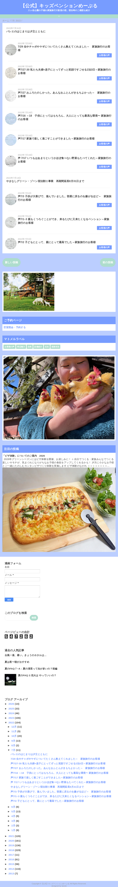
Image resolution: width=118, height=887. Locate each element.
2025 (12, 708)
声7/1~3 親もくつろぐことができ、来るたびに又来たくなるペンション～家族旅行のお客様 (61, 796)
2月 (13, 825)
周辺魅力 (21, 347)
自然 (30, 347)
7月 (13, 750)
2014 (12, 868)
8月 (13, 745)
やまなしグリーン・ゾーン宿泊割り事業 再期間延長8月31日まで (45, 181)
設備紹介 (38, 347)
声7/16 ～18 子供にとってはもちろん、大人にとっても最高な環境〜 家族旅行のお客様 (59, 773)
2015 (12, 864)
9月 (13, 740)
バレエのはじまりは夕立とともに (26, 31)
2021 (12, 836)
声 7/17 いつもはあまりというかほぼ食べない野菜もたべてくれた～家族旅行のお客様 (58, 782)
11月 (14, 731)
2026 (12, 703)
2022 (12, 722)
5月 (13, 811)
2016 (12, 859)
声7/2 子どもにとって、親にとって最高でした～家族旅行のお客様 (57, 242)
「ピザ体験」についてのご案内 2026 (23, 455)
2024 (12, 713)
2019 (12, 845)
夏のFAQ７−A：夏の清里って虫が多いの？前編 (31, 668)
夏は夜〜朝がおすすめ (17, 662)
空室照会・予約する (15, 327)
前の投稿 (108, 262)
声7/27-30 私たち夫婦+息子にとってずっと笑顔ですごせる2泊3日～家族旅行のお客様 (58, 763)
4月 (13, 816)
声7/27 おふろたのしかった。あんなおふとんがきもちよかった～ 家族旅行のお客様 (58, 768)
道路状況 (55, 347)
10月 (14, 736)
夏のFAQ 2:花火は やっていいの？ (37, 675)
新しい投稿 (11, 262)
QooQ (64, 886)
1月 (13, 830)
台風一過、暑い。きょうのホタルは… (25, 655)
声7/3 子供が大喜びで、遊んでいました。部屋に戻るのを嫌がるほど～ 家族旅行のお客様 (61, 791)
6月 (13, 806)
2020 (12, 840)
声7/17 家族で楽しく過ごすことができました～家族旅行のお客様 (56, 138)
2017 (12, 854)
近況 (47, 347)
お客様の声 (104, 55)
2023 (12, 718)
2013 (12, 873)
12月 (14, 726)
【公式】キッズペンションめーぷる (59, 5)
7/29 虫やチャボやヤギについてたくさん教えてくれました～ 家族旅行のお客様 (55, 758)
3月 (13, 821)
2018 (12, 850)
